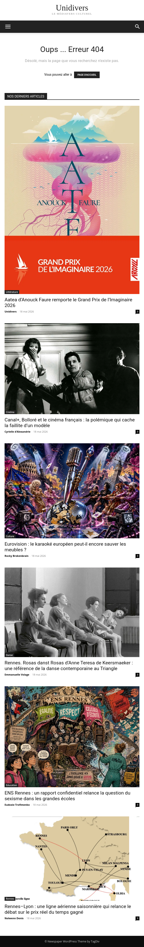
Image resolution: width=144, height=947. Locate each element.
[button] (137, 27)
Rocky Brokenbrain (17, 555)
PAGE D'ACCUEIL (86, 74)
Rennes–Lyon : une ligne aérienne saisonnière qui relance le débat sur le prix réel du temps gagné (68, 909)
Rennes (10, 898)
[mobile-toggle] (7, 27)
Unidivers (10, 311)
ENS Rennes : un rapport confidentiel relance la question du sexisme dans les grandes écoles (67, 795)
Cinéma (10, 412)
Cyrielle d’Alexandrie (17, 431)
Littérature (12, 292)
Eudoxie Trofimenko (17, 804)
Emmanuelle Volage (17, 674)
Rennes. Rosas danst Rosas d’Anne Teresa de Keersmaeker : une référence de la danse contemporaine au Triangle (69, 665)
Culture (10, 536)
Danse (9, 655)
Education (11, 785)
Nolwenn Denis (14, 918)
